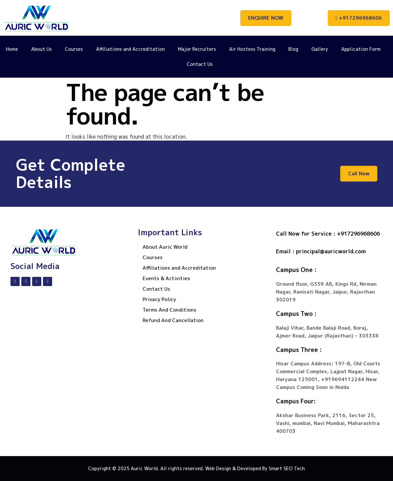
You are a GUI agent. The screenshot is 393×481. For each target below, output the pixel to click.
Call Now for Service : (306, 233)
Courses (74, 49)
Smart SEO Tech (287, 468)
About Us (41, 49)
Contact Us (200, 64)
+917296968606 (358, 233)
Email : (286, 251)
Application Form (361, 49)
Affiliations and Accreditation (130, 49)
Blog (293, 49)
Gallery (319, 49)
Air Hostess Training (252, 49)
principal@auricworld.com (331, 251)
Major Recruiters (197, 49)
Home (12, 49)
